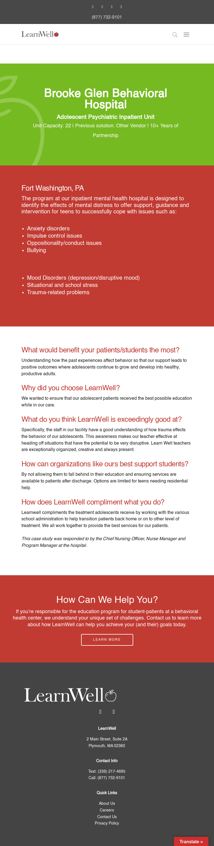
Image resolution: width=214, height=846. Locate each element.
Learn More (107, 640)
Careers (107, 810)
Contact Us (107, 817)
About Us (107, 804)
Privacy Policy (107, 823)
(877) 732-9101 (107, 17)
